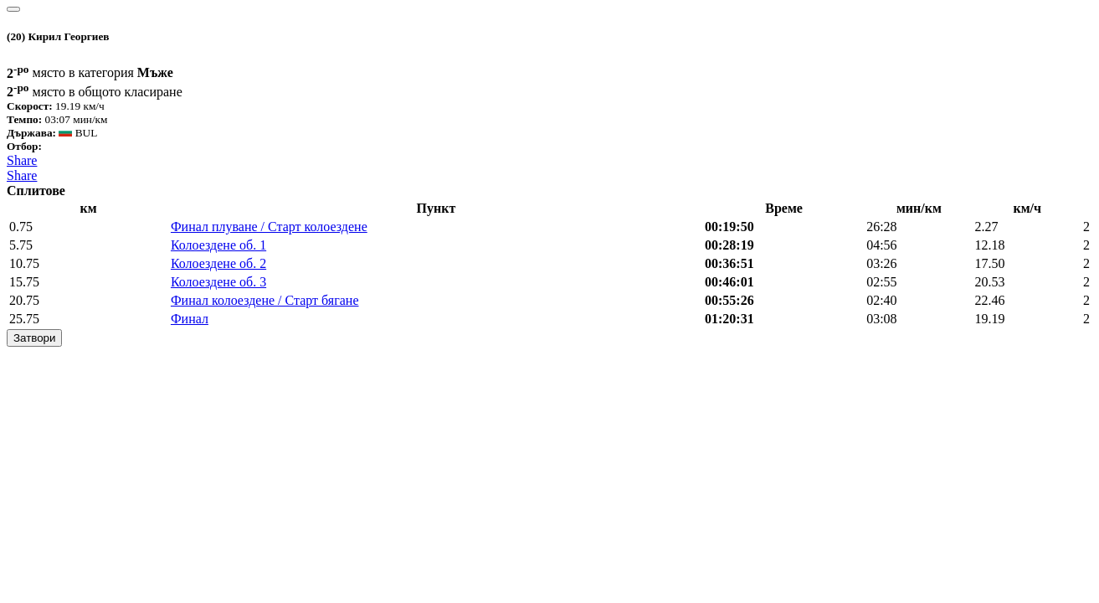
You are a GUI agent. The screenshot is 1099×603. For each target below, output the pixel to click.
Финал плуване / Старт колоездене (269, 226)
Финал (189, 319)
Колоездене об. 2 (218, 263)
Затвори (34, 338)
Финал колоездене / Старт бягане (265, 300)
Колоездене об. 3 (218, 282)
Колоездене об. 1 (218, 245)
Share (22, 160)
